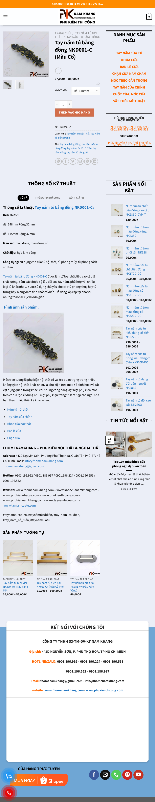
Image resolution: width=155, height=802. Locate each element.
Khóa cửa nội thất (19, 424)
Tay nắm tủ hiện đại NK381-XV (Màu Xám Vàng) (82, 586)
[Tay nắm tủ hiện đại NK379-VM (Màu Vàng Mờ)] (18, 558)
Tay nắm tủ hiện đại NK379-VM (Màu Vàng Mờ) (15, 586)
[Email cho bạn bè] (80, 161)
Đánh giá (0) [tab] (76, 198)
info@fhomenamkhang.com (43, 461)
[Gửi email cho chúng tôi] (105, 775)
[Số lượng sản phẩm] (63, 104)
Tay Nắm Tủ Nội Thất (78, 134)
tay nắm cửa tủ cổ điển (79, 148)
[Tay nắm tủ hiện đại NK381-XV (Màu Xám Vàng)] (85, 558)
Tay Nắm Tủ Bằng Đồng (83, 37)
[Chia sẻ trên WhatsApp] (58, 161)
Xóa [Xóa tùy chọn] (98, 83)
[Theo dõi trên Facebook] (94, 775)
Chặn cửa (13, 438)
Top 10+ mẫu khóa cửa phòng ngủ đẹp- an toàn (129, 464)
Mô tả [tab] (23, 198)
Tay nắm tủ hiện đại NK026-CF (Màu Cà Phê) (50, 585)
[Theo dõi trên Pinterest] (127, 775)
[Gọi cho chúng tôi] (116, 775)
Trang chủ (63, 33)
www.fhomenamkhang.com (64, 690)
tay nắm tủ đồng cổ (77, 152)
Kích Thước (61, 90)
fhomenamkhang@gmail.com (24, 466)
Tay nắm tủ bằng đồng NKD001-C (25, 276)
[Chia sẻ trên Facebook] (65, 161)
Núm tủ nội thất (17, 409)
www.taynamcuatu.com (20, 505)
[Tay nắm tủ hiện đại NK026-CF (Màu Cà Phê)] (52, 558)
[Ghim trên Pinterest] (87, 161)
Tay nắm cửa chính (19, 417)
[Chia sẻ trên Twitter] (73, 161)
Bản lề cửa (14, 431)
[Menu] (5, 17)
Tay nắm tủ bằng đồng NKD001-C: (64, 207)
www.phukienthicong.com (104, 690)
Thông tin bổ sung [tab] (47, 198)
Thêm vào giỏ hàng (74, 112)
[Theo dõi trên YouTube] (138, 775)
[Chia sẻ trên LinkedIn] (94, 161)
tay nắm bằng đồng (70, 144)
